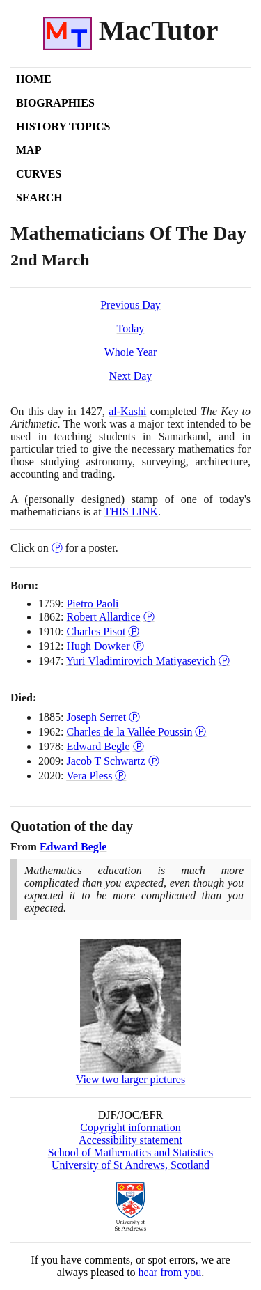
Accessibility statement (130, 1140)
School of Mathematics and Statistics (130, 1152)
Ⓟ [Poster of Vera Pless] (120, 776)
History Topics (63, 126)
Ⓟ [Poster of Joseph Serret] (134, 717)
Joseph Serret (96, 717)
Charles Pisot (95, 631)
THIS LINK (131, 512)
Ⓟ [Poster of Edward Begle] (138, 746)
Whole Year (130, 352)
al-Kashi (127, 411)
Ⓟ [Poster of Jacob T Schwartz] (153, 761)
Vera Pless (89, 776)
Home (34, 79)
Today (131, 328)
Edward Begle (97, 746)
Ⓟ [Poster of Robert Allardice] (149, 617)
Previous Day (130, 305)
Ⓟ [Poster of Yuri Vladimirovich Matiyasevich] (224, 661)
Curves (38, 174)
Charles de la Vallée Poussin (129, 732)
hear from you (170, 1272)
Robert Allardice (103, 617)
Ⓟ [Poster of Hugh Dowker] (138, 646)
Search (39, 197)
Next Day (130, 376)
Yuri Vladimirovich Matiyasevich (141, 661)
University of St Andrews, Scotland (130, 1165)
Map (28, 150)
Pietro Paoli (92, 603)
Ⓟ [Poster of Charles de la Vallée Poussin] (200, 732)
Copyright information (130, 1127)
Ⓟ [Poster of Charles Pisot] (133, 631)
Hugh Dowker (97, 646)
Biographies (55, 103)
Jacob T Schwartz (105, 761)
